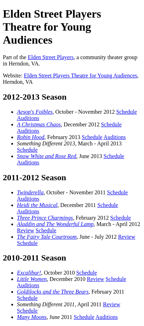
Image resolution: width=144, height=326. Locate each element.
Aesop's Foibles (35, 112)
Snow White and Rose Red (46, 156)
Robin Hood (30, 137)
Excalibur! (29, 273)
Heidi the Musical (37, 205)
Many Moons (32, 317)
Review (25, 230)
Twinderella (30, 192)
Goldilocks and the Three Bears (53, 292)
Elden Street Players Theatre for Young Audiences (80, 76)
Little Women (32, 279)
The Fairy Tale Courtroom (47, 237)
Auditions (28, 118)
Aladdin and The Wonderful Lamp (55, 224)
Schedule (126, 112)
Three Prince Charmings (45, 218)
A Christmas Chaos (39, 124)
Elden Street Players (51, 57)
